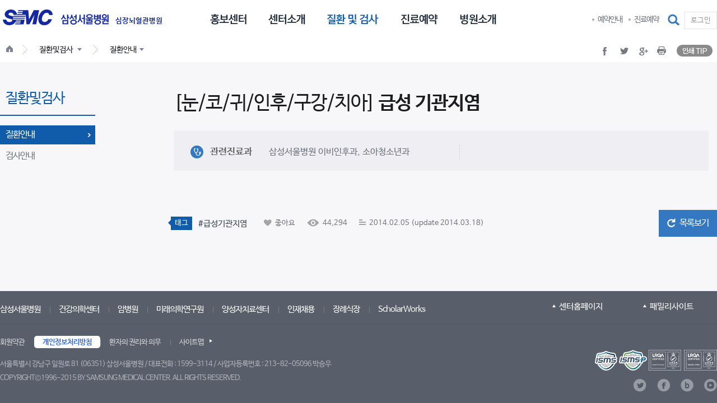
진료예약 (646, 19)
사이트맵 (191, 342)
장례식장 (346, 309)
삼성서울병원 (20, 309)
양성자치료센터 (245, 309)
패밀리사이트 (671, 306)
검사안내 (20, 156)
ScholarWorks (401, 309)
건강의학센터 (79, 309)
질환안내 (20, 134)
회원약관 (12, 342)
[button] (674, 20)
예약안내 (610, 19)
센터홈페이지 (581, 306)
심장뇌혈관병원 (138, 21)
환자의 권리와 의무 (135, 342)
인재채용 (300, 309)
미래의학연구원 (179, 309)
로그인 (701, 20)
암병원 (128, 309)
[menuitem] (228, 18)
